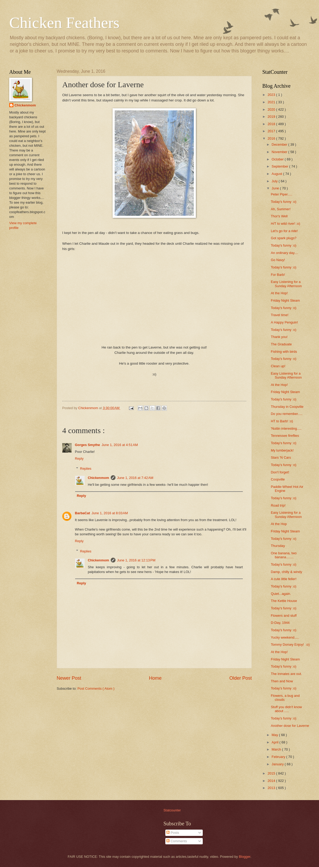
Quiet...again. (281, 594)
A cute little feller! (283, 579)
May (275, 735)
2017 (272, 131)
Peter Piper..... (281, 194)
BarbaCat (82, 513)
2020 (272, 109)
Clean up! (278, 366)
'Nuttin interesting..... (286, 428)
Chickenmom (98, 478)
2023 (272, 95)
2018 (272, 124)
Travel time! (279, 315)
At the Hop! (279, 293)
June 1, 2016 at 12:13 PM (136, 560)
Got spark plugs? (283, 238)
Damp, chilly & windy (286, 572)
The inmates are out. (286, 674)
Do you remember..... (286, 414)
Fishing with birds (284, 352)
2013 (272, 788)
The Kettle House (284, 601)
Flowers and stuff (284, 616)
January (278, 764)
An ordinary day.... (284, 253)
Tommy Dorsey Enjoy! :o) (290, 644)
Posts (172, 833)
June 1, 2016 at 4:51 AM (119, 445)
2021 (272, 102)
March (277, 749)
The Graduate (281, 344)
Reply (79, 459)
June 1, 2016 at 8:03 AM (109, 513)
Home (155, 678)
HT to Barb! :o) (282, 421)
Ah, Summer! (281, 209)
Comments (176, 841)
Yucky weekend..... (285, 637)
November (280, 152)
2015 (272, 773)
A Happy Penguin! (284, 322)
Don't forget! (280, 472)
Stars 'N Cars (281, 457)
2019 (272, 117)
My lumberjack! (282, 450)
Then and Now (282, 681)
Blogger (244, 857)
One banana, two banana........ (284, 555)
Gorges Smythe (87, 445)
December (280, 144)
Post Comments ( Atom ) (96, 688)
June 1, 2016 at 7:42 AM (135, 478)
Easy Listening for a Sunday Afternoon (286, 284)
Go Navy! (278, 260)
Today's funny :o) (283, 202)
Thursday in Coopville (287, 407)
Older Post (240, 678)
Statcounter (172, 810)
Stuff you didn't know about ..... (286, 709)
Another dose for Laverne (290, 726)
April (275, 742)
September (280, 166)
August (277, 174)
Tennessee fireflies (285, 436)
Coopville (278, 479)
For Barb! (278, 275)
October (278, 159)
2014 (272, 781)
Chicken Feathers (64, 22)
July (275, 181)
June (276, 188)
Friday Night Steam (285, 300)
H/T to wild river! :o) (285, 224)
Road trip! (278, 505)
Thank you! (279, 337)
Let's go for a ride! (284, 231)
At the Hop (279, 524)
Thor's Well (279, 216)
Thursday (278, 546)
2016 (272, 138)
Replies (85, 469)
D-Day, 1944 (280, 623)
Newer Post (69, 678)
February (279, 757)
